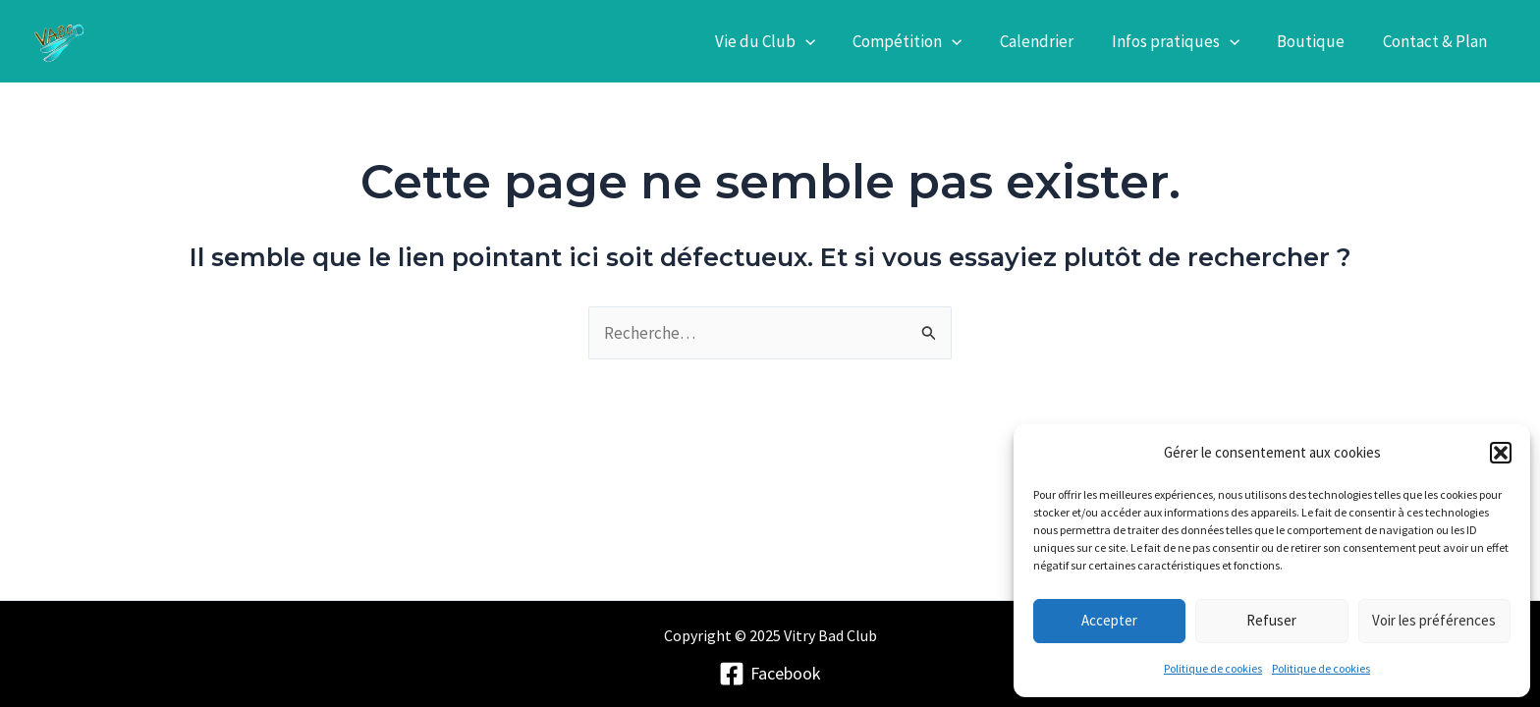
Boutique (1317, 41)
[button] (1501, 452)
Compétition (927, 41)
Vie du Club (789, 41)
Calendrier (1052, 41)
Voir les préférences (1434, 620)
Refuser (1271, 620)
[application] (829, 41)
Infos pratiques (1186, 41)
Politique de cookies (1213, 668)
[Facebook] (770, 673)
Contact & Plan (1437, 41)
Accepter (1109, 620)
